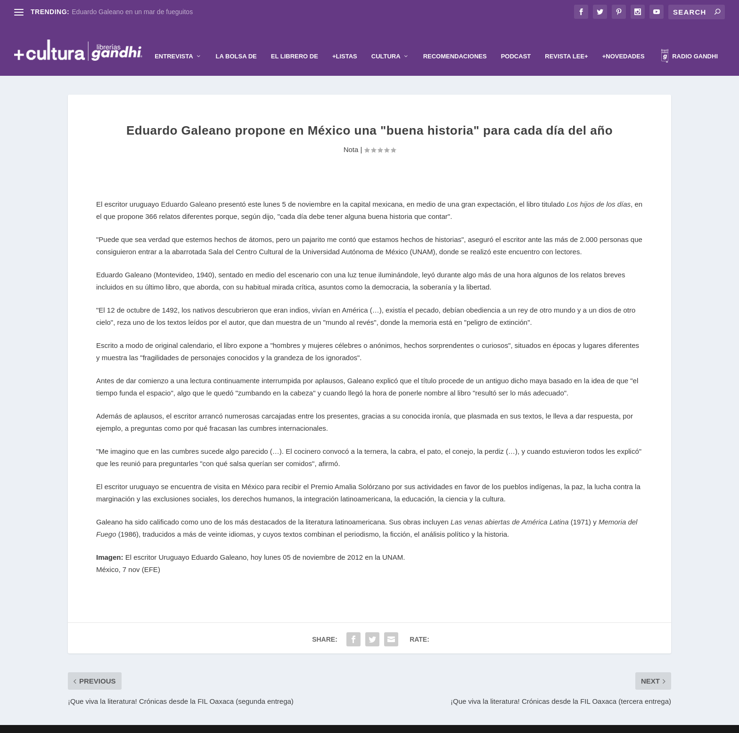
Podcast (516, 41)
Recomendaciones (455, 41)
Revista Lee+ (566, 41)
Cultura (386, 41)
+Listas (344, 41)
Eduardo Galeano (189, 190)
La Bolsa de (236, 41)
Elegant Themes (354, 722)
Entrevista (174, 41)
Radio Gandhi (689, 43)
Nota (351, 135)
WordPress (427, 722)
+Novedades (623, 41)
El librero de (294, 41)
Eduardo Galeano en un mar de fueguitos (132, 12)
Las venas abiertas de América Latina (509, 508)
